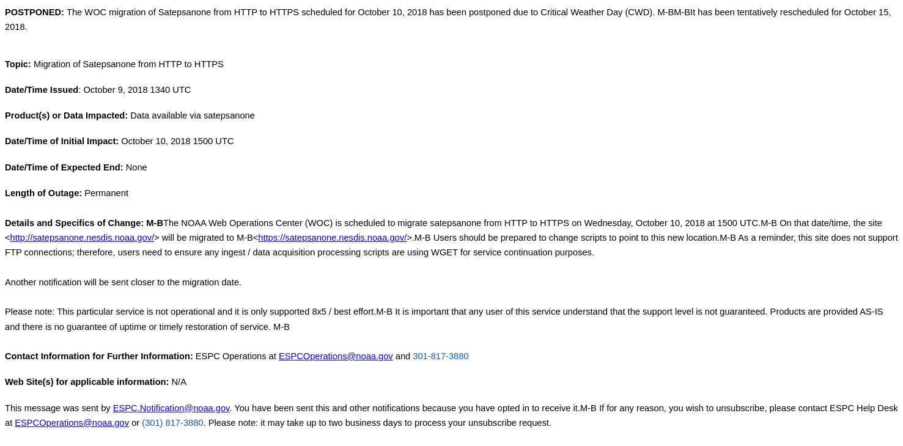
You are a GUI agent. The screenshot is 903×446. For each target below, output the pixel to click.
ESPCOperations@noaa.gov (336, 356)
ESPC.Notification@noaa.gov (171, 408)
